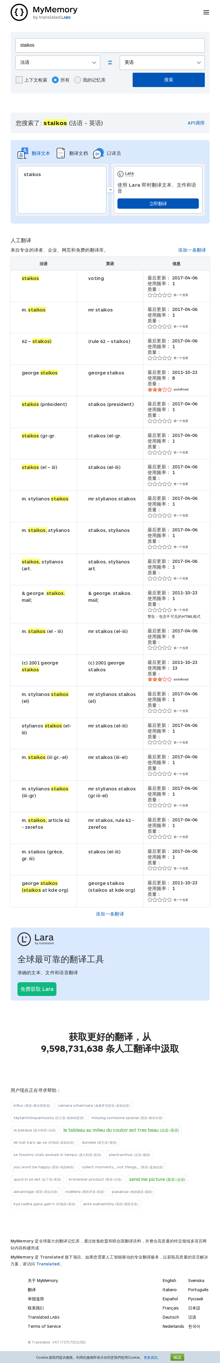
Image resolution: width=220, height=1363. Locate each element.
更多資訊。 (152, 1357)
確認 (177, 1357)
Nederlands (173, 1326)
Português (198, 1289)
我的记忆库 (90, 79)
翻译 (32, 1289)
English (169, 1280)
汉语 (192, 1317)
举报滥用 (36, 1298)
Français (171, 1307)
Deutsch (171, 1317)
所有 (61, 79)
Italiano (170, 1289)
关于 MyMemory (43, 1280)
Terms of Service (44, 1326)
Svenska (196, 1280)
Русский (195, 1298)
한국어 (194, 1326)
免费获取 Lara (37, 989)
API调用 (196, 122)
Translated (48, 1263)
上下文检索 (31, 79)
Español (170, 1298)
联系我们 (36, 1307)
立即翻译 (158, 203)
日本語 (194, 1307)
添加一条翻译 (192, 250)
